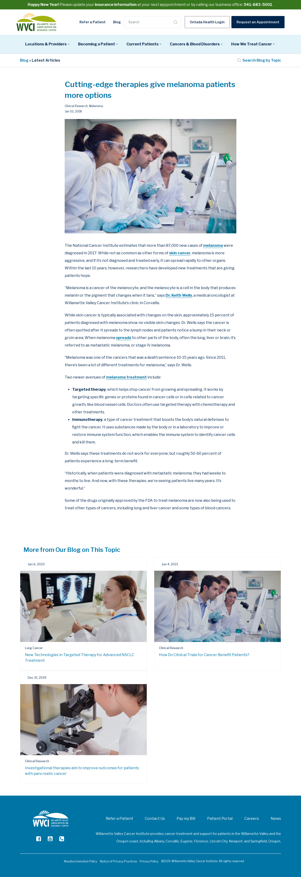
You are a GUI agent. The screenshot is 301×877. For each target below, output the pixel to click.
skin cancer (179, 253)
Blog (117, 22)
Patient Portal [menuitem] (220, 818)
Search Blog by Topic (259, 60)
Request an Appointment (258, 22)
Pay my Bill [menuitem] (186, 818)
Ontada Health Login (207, 22)
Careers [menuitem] (251, 818)
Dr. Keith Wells (179, 295)
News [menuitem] (276, 818)
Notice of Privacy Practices (118, 861)
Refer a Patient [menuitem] (119, 818)
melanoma (213, 245)
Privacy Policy (149, 861)
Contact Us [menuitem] (155, 818)
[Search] (148, 22)
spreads (123, 337)
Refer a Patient (92, 22)
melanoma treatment (126, 377)
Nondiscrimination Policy (80, 861)
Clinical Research (76, 106)
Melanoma (96, 106)
